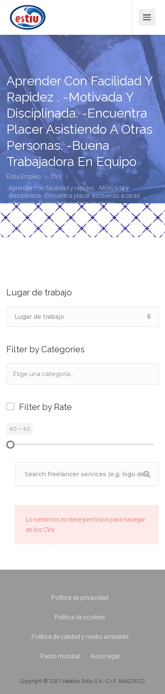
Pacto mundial (60, 656)
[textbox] (55, 374)
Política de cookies (79, 617)
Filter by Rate (45, 407)
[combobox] (82, 374)
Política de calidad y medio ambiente (79, 636)
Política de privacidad (79, 597)
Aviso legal (105, 656)
